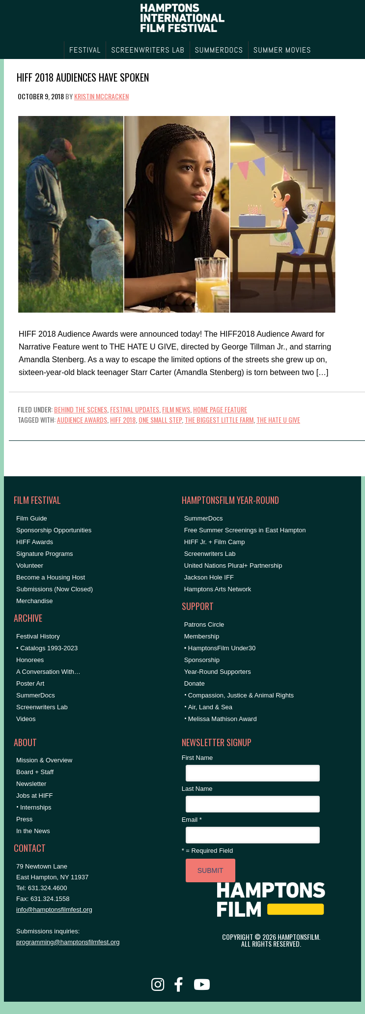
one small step (160, 419)
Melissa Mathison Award (222, 719)
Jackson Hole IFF (209, 577)
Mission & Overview (44, 760)
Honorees (30, 660)
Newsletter (31, 783)
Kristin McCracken (101, 96)
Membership (202, 636)
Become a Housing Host (50, 577)
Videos (26, 719)
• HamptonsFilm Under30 (219, 648)
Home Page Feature (220, 409)
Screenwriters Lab (42, 707)
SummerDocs (35, 695)
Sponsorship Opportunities (53, 530)
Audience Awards (82, 419)
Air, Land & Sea (210, 707)
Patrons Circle (204, 624)
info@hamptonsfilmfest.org (54, 909)
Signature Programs (44, 553)
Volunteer (29, 565)
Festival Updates (134, 409)
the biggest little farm (219, 419)
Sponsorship (202, 660)
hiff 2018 (123, 419)
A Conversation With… (48, 671)
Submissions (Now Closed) (54, 589)
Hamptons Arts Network (218, 589)
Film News (176, 409)
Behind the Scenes (80, 409)
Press (24, 819)
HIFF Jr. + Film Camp (214, 542)
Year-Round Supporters (217, 671)
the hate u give (278, 419)
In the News (33, 831)
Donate (194, 683)
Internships (36, 807)
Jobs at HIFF (34, 795)
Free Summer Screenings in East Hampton (245, 530)
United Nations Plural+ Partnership (233, 565)
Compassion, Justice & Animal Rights (241, 695)
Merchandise (34, 601)
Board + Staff (35, 772)
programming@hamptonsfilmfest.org (67, 942)
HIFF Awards (34, 542)
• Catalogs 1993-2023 (47, 648)
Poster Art (30, 683)
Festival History (38, 636)
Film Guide (31, 518)
